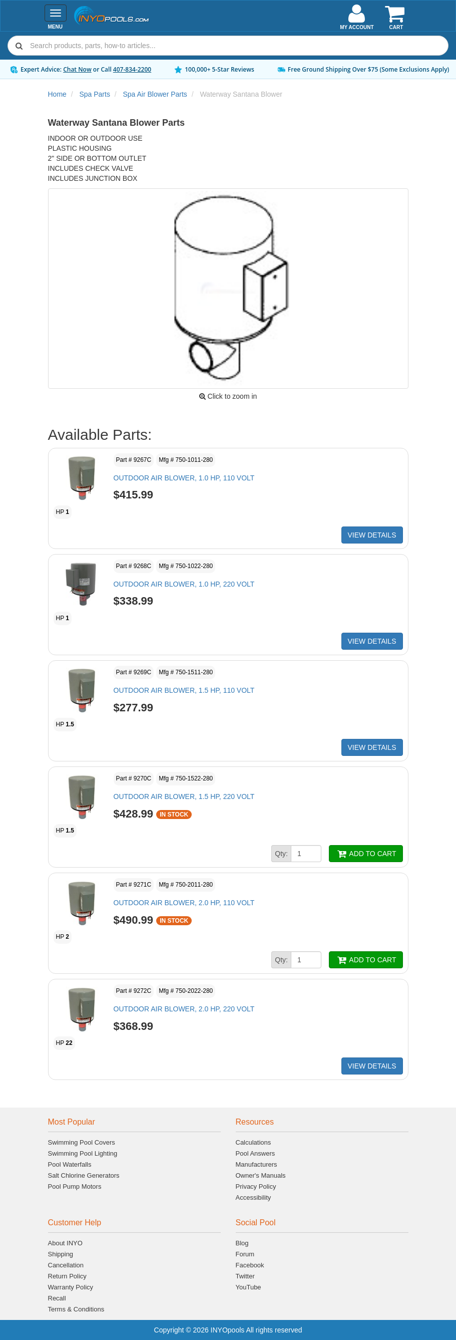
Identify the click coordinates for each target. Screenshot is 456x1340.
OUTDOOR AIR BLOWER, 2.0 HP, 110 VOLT (184, 903)
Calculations (253, 1142)
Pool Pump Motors (75, 1186)
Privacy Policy (256, 1186)
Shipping (61, 1254)
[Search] (237, 45)
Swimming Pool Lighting (83, 1153)
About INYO (65, 1243)
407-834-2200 (132, 69)
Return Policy (67, 1276)
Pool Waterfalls (70, 1164)
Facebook (250, 1265)
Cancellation (66, 1265)
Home (57, 94)
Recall (57, 1298)
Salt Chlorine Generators (84, 1175)
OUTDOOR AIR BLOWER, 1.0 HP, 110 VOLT (184, 478)
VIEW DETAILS (372, 535)
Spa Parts (94, 94)
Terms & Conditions (76, 1309)
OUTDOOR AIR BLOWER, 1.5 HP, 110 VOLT (184, 690)
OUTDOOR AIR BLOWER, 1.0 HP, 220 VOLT (184, 584)
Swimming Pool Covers (81, 1142)
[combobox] (228, 46)
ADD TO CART (365, 854)
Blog (242, 1243)
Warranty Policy (71, 1287)
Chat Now (77, 69)
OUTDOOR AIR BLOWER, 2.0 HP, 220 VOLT (184, 1009)
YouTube (248, 1287)
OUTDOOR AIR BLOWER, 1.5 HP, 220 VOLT (184, 796)
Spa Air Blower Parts (155, 94)
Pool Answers (255, 1153)
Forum (245, 1254)
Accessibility (253, 1197)
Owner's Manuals (261, 1175)
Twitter (245, 1276)
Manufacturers (256, 1164)
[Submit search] (19, 46)
